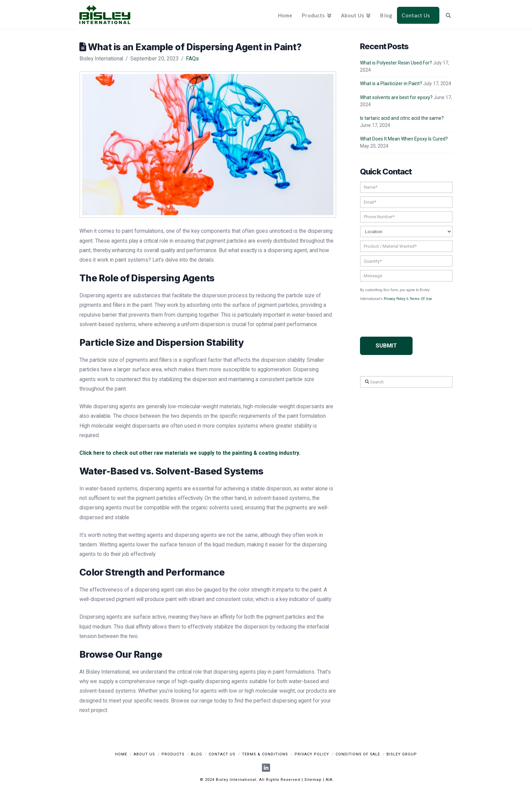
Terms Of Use (421, 299)
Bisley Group (401, 754)
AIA (329, 779)
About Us (144, 754)
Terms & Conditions (265, 754)
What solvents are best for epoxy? (396, 97)
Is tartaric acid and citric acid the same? (402, 118)
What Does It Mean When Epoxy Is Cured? (404, 139)
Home (121, 754)
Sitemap (313, 779)
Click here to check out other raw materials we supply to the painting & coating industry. (189, 453)
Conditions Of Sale (358, 754)
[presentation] (411, 315)
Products (173, 754)
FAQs (192, 58)
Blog (196, 754)
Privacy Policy (394, 299)
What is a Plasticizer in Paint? (391, 83)
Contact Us (222, 754)
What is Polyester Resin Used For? (396, 62)
